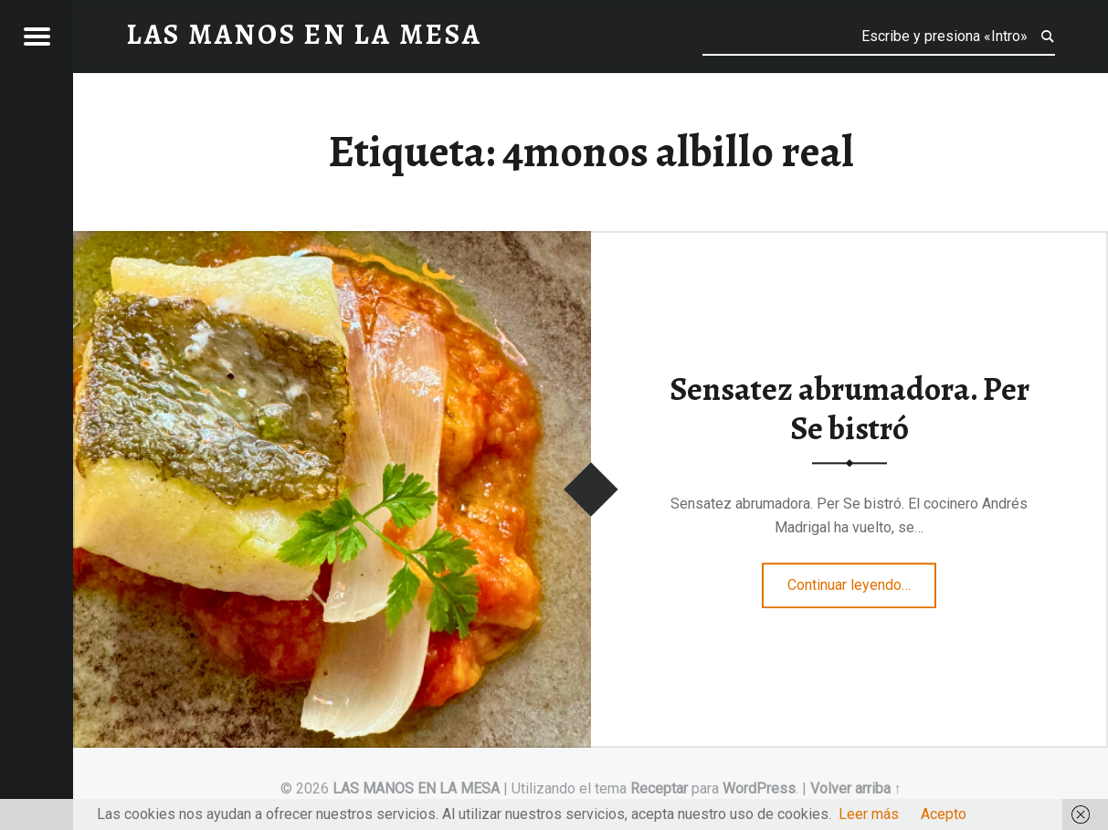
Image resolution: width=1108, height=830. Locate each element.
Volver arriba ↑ (856, 788)
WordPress (759, 788)
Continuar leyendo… (861, 579)
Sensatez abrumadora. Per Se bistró (849, 409)
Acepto (943, 814)
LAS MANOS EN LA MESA (416, 788)
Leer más (869, 814)
